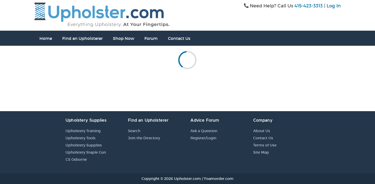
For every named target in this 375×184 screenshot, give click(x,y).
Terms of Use (264, 145)
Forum (151, 38)
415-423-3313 (308, 6)
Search (134, 131)
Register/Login (203, 138)
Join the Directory (144, 138)
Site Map (261, 152)
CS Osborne (76, 159)
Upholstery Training (83, 131)
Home (45, 38)
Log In (334, 6)
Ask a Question (203, 131)
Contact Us (179, 38)
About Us (261, 131)
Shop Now (123, 38)
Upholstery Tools (80, 138)
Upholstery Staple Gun (86, 152)
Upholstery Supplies (84, 145)
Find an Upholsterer (82, 38)
